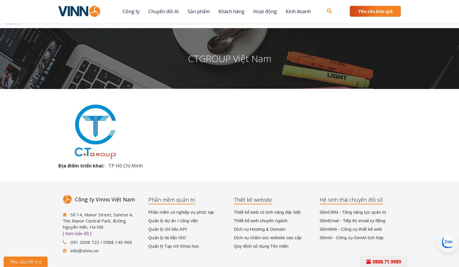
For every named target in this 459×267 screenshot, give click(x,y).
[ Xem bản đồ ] (77, 233)
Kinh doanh (298, 11)
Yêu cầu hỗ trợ (26, 262)
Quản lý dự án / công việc (173, 220)
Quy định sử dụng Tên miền (261, 246)
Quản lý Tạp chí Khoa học (173, 246)
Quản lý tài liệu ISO (167, 237)
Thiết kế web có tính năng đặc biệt (267, 212)
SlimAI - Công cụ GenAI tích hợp (351, 237)
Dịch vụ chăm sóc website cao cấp (268, 237)
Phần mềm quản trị (171, 199)
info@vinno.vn (84, 250)
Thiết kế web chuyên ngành (260, 220)
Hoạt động (265, 11)
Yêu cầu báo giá (375, 11)
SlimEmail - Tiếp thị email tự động (353, 220)
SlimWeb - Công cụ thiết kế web (351, 229)
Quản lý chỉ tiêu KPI (167, 229)
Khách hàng (231, 11)
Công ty (131, 11)
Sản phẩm (199, 11)
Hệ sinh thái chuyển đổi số (351, 199)
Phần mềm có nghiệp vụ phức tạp (181, 212)
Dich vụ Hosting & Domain (259, 229)
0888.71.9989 (383, 262)
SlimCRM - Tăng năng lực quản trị (353, 212)
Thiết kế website (253, 199)
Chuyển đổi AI (163, 11)
